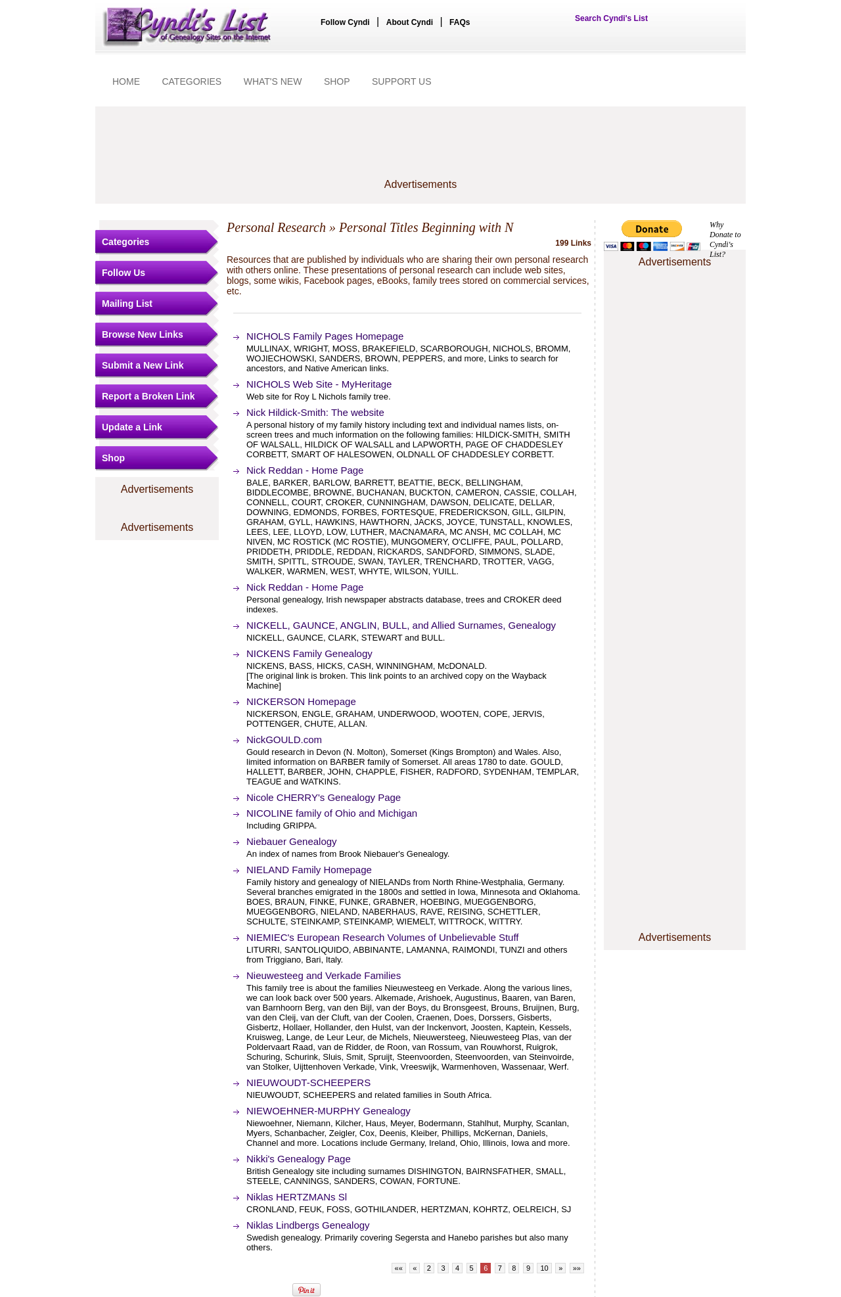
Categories (125, 242)
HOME (126, 81)
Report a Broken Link (148, 396)
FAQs (459, 22)
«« (399, 1268)
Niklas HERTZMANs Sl (296, 1196)
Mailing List (127, 303)
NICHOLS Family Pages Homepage (324, 336)
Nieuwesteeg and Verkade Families (323, 975)
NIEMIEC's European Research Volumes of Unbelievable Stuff (382, 937)
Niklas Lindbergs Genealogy (308, 1225)
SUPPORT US (402, 81)
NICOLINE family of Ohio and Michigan (331, 813)
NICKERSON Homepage (301, 701)
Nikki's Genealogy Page (298, 1158)
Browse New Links (142, 334)
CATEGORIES (191, 81)
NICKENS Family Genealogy (309, 653)
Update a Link (132, 427)
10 (544, 1268)
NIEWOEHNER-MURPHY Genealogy (328, 1110)
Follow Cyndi (345, 22)
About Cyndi (409, 22)
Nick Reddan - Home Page (304, 470)
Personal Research (276, 227)
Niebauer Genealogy (291, 841)
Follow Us (123, 272)
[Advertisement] (420, 149)
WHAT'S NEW (273, 81)
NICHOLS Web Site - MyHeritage (319, 384)
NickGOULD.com (284, 739)
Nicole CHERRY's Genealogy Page (323, 797)
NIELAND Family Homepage (309, 869)
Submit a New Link (142, 365)
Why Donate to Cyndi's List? (725, 239)
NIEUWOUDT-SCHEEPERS (308, 1082)
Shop (113, 458)
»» (577, 1268)
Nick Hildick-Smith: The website (315, 412)
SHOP (337, 81)
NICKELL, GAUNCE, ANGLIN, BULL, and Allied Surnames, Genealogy (401, 625)
